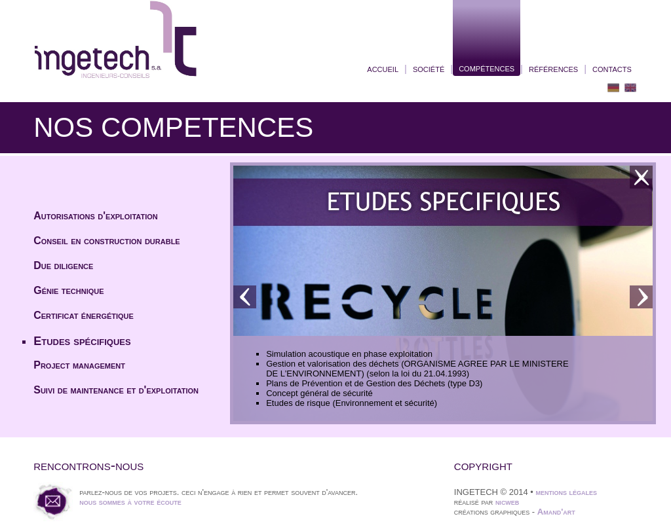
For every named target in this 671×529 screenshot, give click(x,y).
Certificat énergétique (83, 315)
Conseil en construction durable (106, 240)
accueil (382, 68)
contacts (612, 68)
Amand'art (556, 512)
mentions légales (566, 492)
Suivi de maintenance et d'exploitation (116, 389)
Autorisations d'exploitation (95, 215)
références (553, 68)
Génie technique (68, 290)
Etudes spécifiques (81, 341)
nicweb (507, 502)
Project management (79, 365)
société (428, 68)
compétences (486, 67)
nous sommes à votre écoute (130, 502)
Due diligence (63, 265)
